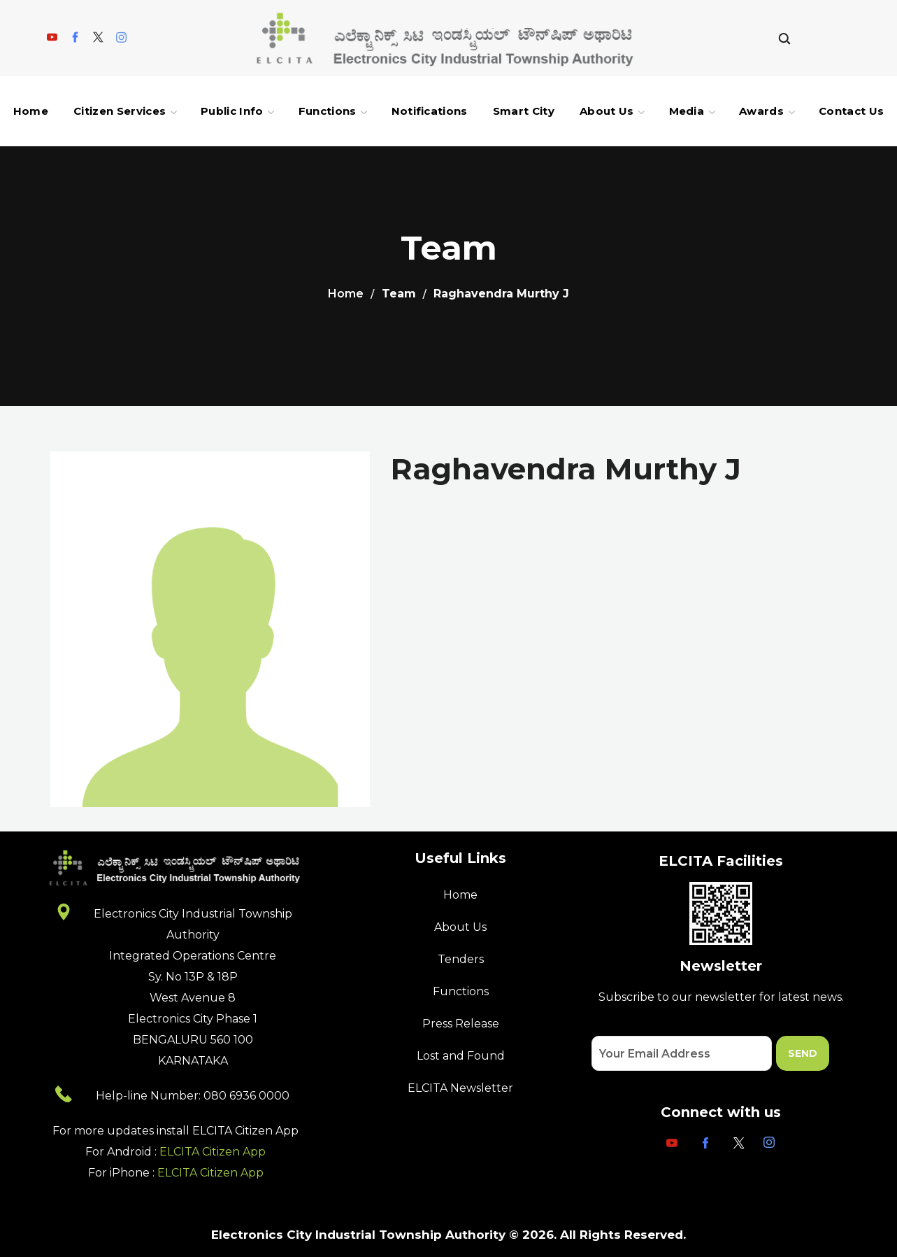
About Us (460, 927)
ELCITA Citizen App (212, 1151)
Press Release (460, 1023)
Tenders (461, 959)
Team (399, 293)
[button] (784, 38)
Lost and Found (461, 1055)
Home (346, 293)
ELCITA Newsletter (460, 1088)
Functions (461, 991)
